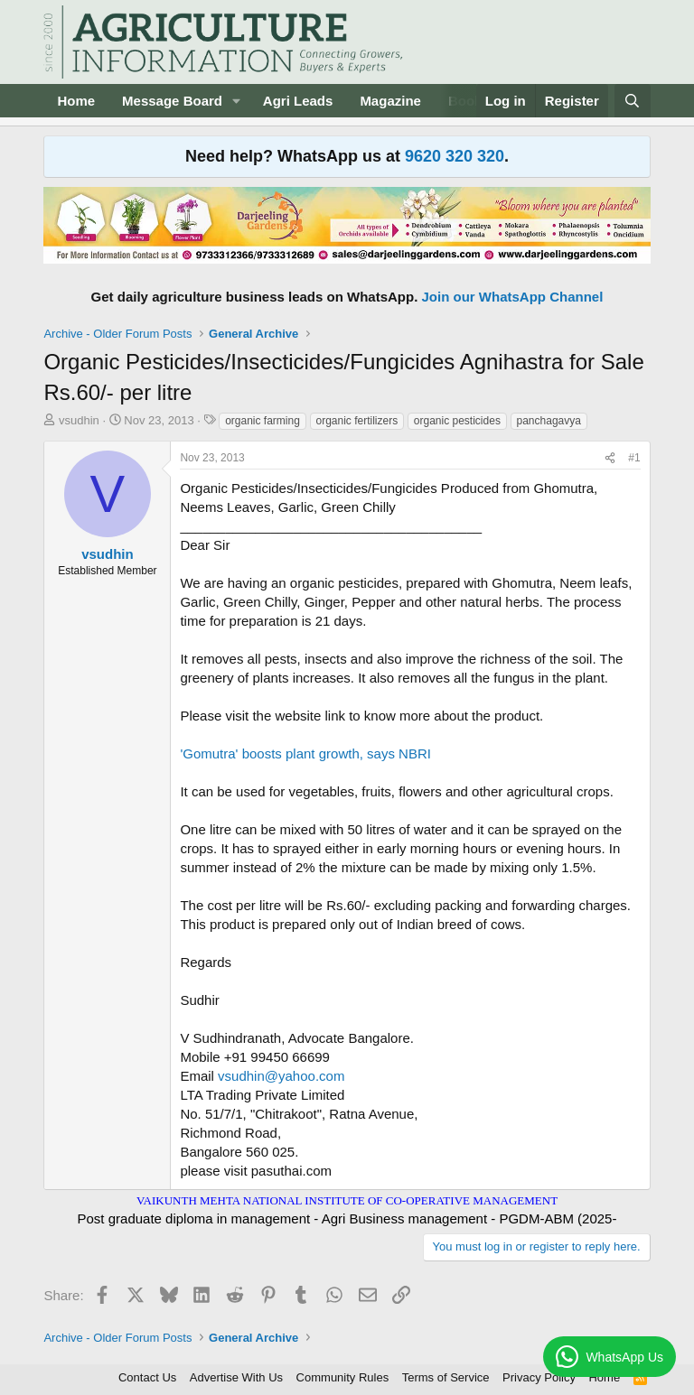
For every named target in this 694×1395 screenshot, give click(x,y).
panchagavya (549, 420)
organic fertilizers (357, 420)
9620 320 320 (454, 156)
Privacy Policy (539, 1377)
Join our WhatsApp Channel (513, 296)
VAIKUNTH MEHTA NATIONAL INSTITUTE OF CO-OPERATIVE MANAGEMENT (347, 1200)
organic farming (262, 420)
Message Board (172, 100)
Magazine (390, 100)
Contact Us (147, 1377)
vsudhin (79, 420)
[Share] (610, 458)
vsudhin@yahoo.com (281, 1075)
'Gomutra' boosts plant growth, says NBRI (305, 753)
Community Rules (342, 1377)
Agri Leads (298, 100)
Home (76, 100)
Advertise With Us (236, 1377)
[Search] (632, 100)
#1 (634, 457)
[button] (236, 100)
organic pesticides (457, 420)
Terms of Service (446, 1377)
